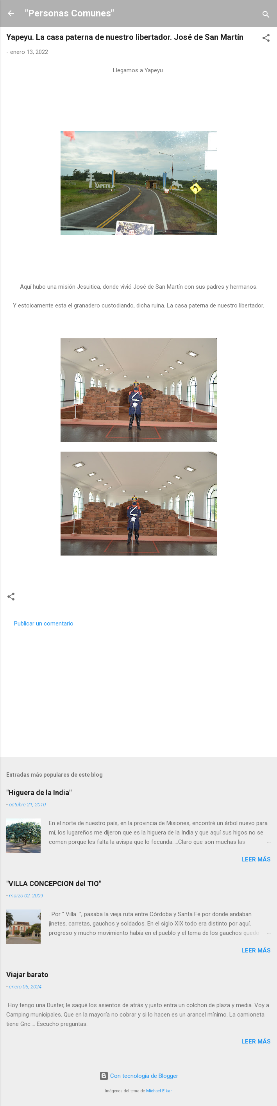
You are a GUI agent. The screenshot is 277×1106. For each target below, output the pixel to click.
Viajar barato (27, 974)
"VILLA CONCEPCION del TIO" (53, 883)
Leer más (256, 859)
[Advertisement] (138, 689)
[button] (266, 39)
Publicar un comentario (43, 623)
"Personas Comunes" (69, 13)
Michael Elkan (159, 1090)
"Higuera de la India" (38, 792)
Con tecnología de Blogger (138, 1075)
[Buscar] (266, 16)
